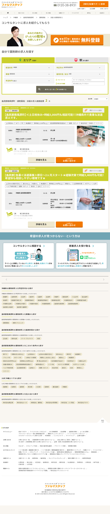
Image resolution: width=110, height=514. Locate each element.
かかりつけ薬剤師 (63, 364)
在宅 (71, 368)
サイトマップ (70, 435)
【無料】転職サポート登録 (94, 4)
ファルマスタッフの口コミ (38, 432)
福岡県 (5, 387)
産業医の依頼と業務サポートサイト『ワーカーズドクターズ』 (66, 468)
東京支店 (54, 462)
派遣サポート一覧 (24, 458)
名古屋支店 (71, 462)
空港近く (32, 368)
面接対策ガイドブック (74, 450)
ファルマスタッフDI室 (47, 452)
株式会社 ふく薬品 (67, 402)
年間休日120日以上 (17, 354)
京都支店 (80, 462)
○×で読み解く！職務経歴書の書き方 (52, 450)
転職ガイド (86, 450)
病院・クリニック (18, 323)
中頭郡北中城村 (20, 304)
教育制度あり (40, 364)
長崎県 (22, 387)
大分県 (38, 387)
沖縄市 (56, 297)
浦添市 (31, 297)
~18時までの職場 (30, 357)
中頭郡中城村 (34, 304)
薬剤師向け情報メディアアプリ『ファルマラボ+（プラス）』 (67, 454)
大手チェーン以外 (78, 364)
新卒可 (69, 354)
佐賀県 (13, 387)
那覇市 (5, 297)
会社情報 (63, 432)
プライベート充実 (60, 446)
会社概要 (92, 9)
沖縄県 (15, 17)
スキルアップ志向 (31, 446)
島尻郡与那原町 (59, 304)
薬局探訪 (94, 452)
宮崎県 (47, 387)
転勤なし (62, 357)
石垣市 (23, 297)
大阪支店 (88, 462)
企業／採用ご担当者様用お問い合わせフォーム (68, 442)
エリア (28, 60)
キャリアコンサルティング (57, 458)
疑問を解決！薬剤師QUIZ (64, 452)
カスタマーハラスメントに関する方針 (30, 435)
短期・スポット (43, 368)
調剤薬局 (42, 17)
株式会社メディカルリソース (60, 470)
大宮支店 (37, 462)
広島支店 (21, 464)
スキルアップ (34, 452)
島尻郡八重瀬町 (22, 307)
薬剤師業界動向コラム (82, 452)
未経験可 (78, 354)
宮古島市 (84, 297)
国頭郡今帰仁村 (16, 300)
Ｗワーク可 (17, 357)
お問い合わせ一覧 (24, 440)
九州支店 (29, 464)
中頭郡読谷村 (68, 300)
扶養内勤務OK (7, 364)
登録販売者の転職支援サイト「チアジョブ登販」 (33, 470)
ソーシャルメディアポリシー (76, 434)
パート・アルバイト (27, 338)
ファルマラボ (97, 450)
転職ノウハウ (23, 452)
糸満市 (48, 297)
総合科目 (55, 368)
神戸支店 (96, 462)
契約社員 (14, 338)
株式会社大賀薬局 (51, 402)
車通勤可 (71, 357)
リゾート (6, 371)
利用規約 (48, 435)
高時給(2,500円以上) (26, 361)
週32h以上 (59, 354)
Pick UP (21, 446)
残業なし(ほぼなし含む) (47, 357)
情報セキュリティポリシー (56, 434)
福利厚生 (43, 458)
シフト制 (51, 364)
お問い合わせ (104, 9)
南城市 (5, 300)
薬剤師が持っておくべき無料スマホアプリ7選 (33, 454)
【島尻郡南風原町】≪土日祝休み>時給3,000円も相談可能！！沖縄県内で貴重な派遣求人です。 (54, 116)
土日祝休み (31, 354)
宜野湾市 (14, 297)
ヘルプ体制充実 (8, 368)
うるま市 (75, 297)
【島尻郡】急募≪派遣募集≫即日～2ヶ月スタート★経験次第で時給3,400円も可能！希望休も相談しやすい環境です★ (54, 176)
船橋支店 (46, 462)
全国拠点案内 (73, 432)
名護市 (40, 297)
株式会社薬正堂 (8, 402)
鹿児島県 (55, 387)
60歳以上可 (82, 361)
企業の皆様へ (81, 9)
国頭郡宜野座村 (43, 300)
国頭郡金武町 (56, 300)
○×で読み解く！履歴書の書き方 (29, 450)
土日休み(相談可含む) (45, 354)
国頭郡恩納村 (29, 300)
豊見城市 (65, 297)
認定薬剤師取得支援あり (24, 364)
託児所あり (71, 361)
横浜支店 (62, 462)
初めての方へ (23, 432)
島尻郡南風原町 (28, 17)
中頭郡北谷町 (7, 304)
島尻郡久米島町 (8, 307)
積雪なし (80, 368)
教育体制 (35, 458)
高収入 (64, 368)
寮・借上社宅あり (42, 361)
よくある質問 (84, 432)
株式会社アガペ (83, 402)
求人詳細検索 (53, 432)
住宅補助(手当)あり (57, 361)
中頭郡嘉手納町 (81, 300)
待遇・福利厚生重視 (46, 446)
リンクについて (58, 435)
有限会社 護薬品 (36, 402)
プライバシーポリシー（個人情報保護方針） (32, 434)
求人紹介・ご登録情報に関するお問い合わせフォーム (35, 442)
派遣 (38, 338)
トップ (5, 17)
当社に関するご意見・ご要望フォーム (68, 440)
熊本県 (30, 387)
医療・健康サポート (74, 458)
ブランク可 (6, 357)
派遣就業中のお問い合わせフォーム (43, 440)
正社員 (5, 338)
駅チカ (5, 354)
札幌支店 (21, 462)
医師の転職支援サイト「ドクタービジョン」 (32, 468)
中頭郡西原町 (46, 304)
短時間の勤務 (72, 446)
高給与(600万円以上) (9, 361)
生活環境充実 (21, 368)
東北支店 (29, 462)
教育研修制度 (86, 458)
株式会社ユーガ (22, 402)
